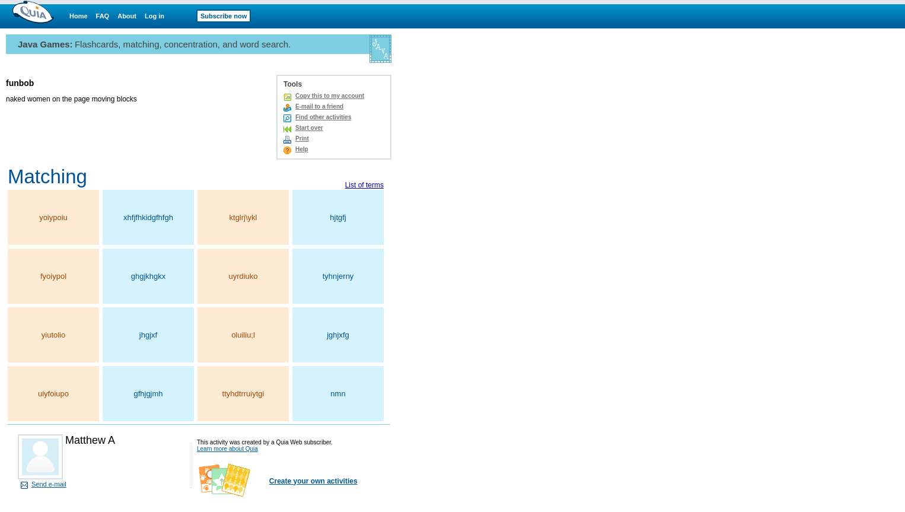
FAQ (103, 16)
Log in (154, 16)
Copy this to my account (329, 96)
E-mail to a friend (319, 106)
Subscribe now (223, 16)
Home (78, 16)
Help (301, 149)
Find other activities (323, 117)
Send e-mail (48, 484)
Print (302, 138)
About (126, 16)
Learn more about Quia (227, 449)
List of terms (364, 185)
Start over (309, 128)
